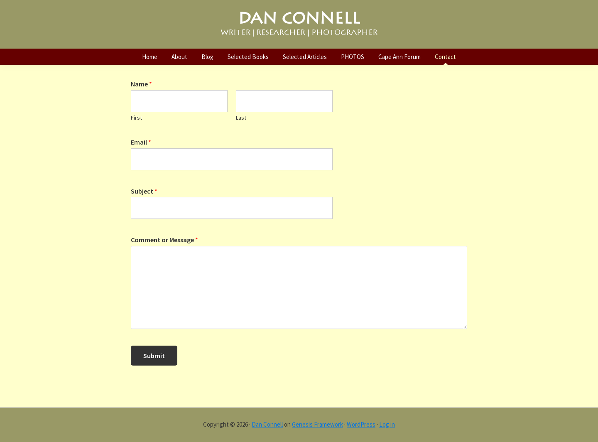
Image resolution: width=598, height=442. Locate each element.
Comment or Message (164, 240)
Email (141, 142)
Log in (387, 424)
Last (241, 117)
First (136, 117)
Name (141, 84)
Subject (144, 191)
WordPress (361, 424)
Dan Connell (267, 424)
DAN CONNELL (299, 18)
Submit (154, 355)
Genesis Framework (317, 424)
